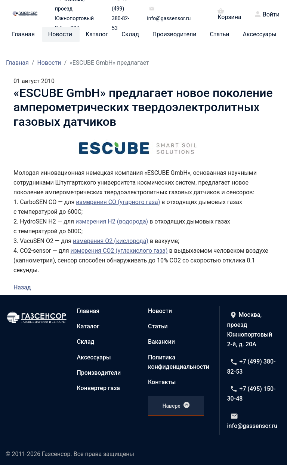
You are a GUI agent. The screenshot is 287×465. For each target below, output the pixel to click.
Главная (23, 34)
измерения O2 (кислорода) (110, 240)
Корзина (229, 13)
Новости (60, 34)
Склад (130, 34)
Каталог (97, 34)
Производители (174, 34)
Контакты (162, 382)
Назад (22, 287)
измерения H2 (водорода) (111, 221)
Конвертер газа (98, 388)
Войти (271, 15)
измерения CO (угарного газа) (118, 202)
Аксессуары (260, 34)
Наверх (176, 405)
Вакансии (161, 341)
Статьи (219, 34)
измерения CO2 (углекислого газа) (118, 250)
